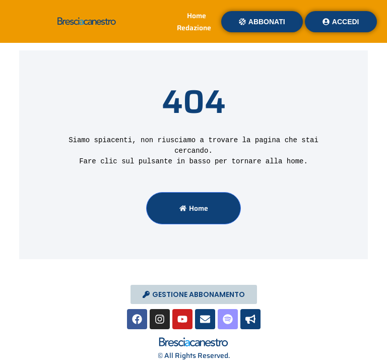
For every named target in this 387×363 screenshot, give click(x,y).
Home (196, 15)
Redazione (194, 27)
